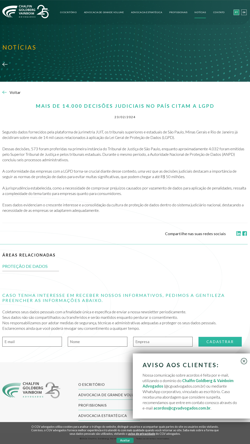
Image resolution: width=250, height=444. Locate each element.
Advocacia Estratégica (146, 12)
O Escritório (68, 12)
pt (236, 12)
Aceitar (125, 440)
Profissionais (178, 12)
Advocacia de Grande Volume (104, 12)
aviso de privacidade (141, 433)
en (244, 12)
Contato (219, 12)
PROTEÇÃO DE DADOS (25, 266)
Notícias (200, 12)
